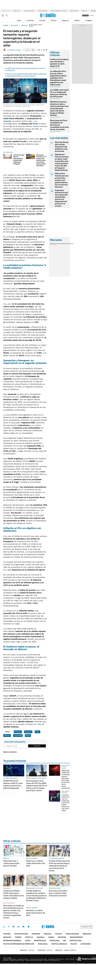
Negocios (65, 20)
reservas (7, 121)
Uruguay (88, 20)
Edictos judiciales (59, 944)
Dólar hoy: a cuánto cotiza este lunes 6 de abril (35, 863)
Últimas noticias (21, 934)
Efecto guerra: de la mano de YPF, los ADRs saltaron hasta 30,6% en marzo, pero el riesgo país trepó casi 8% (36, 786)
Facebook (8, 927)
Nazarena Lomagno (15, 50)
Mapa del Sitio (75, 941)
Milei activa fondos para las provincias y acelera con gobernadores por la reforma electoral (61, 180)
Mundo (51, 937)
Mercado (24, 25)
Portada (7, 934)
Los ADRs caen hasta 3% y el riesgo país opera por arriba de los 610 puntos (59, 93)
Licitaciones (85, 944)
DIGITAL (27, 950)
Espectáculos (40, 941)
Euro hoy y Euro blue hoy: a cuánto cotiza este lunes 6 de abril (58, 893)
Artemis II (84, 10)
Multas (74, 944)
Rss (64, 941)
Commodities (64, 243)
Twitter (4, 926)
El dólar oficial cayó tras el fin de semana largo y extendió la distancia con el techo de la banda (59, 866)
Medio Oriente (74, 10)
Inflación (7, 735)
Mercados (87, 934)
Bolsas (58, 243)
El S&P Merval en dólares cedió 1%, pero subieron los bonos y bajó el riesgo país (13, 784)
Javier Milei (18, 735)
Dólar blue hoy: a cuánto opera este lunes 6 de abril (11, 863)
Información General (12, 941)
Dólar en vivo (16, 10)
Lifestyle (29, 937)
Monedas (53, 243)
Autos (27, 941)
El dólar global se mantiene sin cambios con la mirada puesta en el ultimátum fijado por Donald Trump (36, 896)
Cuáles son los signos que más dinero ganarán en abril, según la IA (59, 62)
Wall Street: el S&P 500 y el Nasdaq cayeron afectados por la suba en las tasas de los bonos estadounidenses (67, 779)
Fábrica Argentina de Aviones (59, 10)
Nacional (41, 937)
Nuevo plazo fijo (42, 10)
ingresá (92, 15)
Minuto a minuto (10, 903)
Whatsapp (28, 926)
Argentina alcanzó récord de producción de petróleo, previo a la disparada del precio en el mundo (61, 198)
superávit (28, 732)
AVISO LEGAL (43, 944)
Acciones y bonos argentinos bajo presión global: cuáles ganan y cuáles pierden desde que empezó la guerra (26, 75)
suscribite (85, 15)
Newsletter (91, 20)
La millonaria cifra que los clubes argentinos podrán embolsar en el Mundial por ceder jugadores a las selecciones (58, 78)
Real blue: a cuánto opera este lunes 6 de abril (35, 912)
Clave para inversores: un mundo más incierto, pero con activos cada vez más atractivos (41, 160)
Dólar (19, 20)
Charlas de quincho (29, 10)
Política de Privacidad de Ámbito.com (18, 944)
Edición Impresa (76, 937)
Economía (30, 20)
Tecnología (54, 941)
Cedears (70, 243)
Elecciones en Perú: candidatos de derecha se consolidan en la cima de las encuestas (59, 125)
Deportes (62, 937)
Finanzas (42, 20)
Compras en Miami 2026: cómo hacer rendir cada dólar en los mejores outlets (13, 894)
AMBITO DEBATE (65, 950)
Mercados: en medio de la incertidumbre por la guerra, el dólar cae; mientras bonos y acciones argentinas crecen (13, 911)
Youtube (23, 926)
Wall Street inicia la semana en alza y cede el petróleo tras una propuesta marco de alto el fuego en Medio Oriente (59, 108)
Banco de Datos (72, 934)
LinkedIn (18, 926)
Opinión (77, 20)
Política (53, 20)
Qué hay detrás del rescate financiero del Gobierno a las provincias (61, 146)
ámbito (5, 25)
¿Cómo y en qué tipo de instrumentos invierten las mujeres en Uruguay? (18, 159)
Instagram (13, 926)
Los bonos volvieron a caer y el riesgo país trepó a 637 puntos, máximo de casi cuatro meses (66, 802)
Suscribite (37, 746)
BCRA (36, 124)
